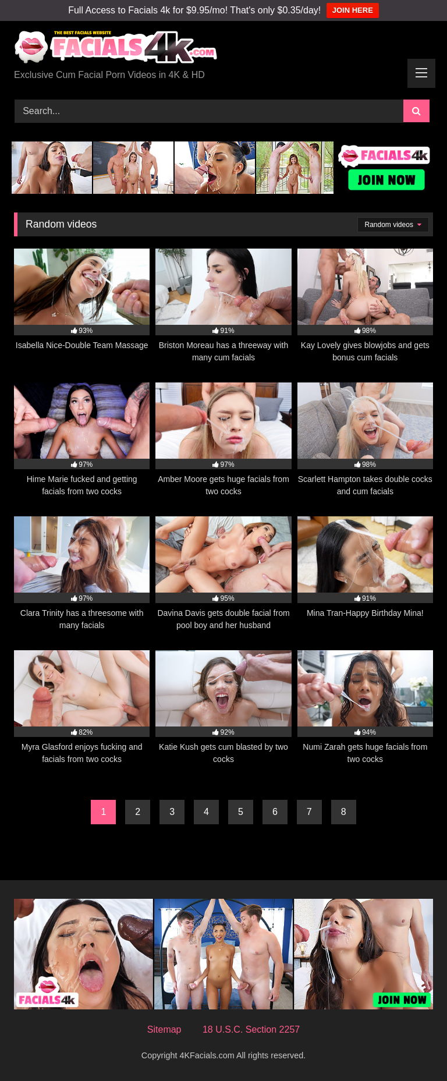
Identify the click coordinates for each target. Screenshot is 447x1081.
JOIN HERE (352, 10)
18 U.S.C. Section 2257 (251, 1029)
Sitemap (164, 1029)
